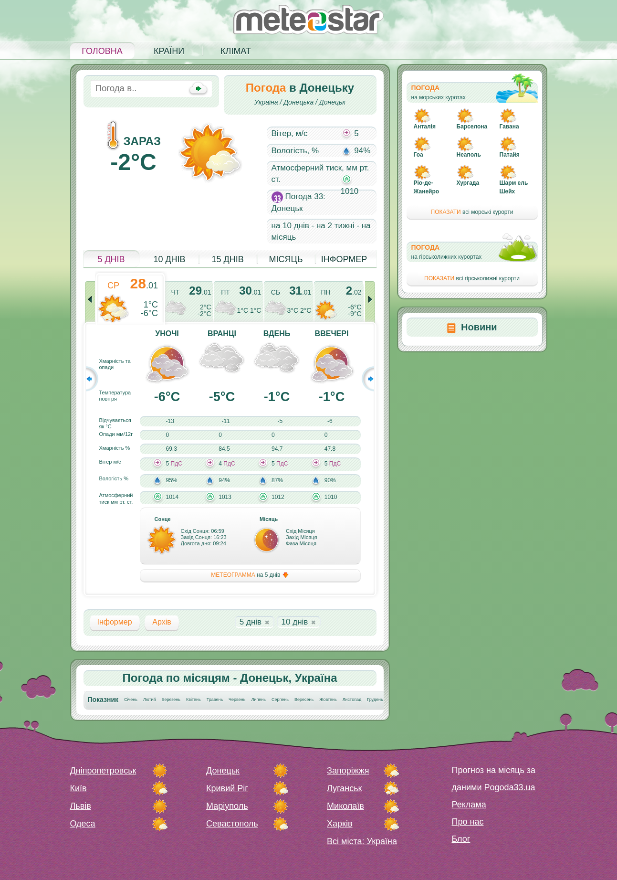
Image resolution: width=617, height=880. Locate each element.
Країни (169, 51)
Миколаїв (345, 806)
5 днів (111, 259)
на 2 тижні (335, 225)
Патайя (510, 154)
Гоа (418, 154)
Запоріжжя (348, 770)
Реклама (469, 804)
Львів (80, 806)
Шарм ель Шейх (514, 187)
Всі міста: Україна (362, 841)
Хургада (468, 183)
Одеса (82, 823)
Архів (161, 622)
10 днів (169, 259)
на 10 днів (290, 225)
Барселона (472, 126)
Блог (461, 839)
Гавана (509, 126)
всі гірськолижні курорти (472, 278)
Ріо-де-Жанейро (426, 187)
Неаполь (469, 154)
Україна (266, 102)
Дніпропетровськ (103, 770)
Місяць (286, 259)
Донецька (298, 102)
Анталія (425, 126)
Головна (102, 51)
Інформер (344, 259)
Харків (339, 823)
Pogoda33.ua (509, 787)
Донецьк (332, 102)
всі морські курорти (472, 212)
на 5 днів (250, 575)
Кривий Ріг (227, 788)
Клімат (235, 51)
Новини (479, 327)
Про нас (468, 822)
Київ (78, 788)
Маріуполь (227, 806)
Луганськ (344, 788)
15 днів (227, 259)
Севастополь (232, 823)
